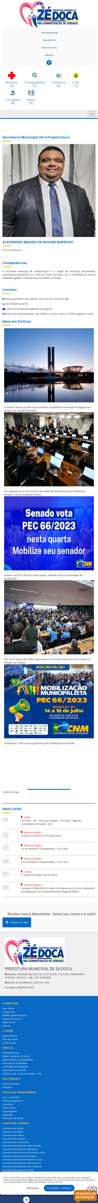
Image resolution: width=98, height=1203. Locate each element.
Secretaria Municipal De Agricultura (20, 1149)
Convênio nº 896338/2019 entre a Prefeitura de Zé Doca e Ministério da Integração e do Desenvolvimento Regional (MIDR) (58, 890)
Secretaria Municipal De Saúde (17, 1169)
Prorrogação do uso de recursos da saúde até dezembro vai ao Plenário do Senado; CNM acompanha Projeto (44, 493)
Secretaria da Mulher (13, 1131)
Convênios (7, 1104)
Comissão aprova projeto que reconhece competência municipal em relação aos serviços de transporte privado (47, 409)
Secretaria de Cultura (13, 1135)
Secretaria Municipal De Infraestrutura (21, 1162)
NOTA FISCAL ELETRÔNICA (15, 1063)
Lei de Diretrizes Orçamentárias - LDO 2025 (44, 848)
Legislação (7, 1114)
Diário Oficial (8, 1107)
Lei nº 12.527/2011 (11, 1097)
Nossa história (9, 1035)
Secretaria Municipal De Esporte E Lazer (22, 1159)
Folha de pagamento (12, 1100)
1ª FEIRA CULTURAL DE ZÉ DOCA (39, 875)
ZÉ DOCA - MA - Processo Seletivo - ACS (21, 1073)
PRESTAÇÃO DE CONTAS (14, 1070)
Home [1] (49, 55)
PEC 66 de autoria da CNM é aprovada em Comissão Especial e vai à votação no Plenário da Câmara (47, 661)
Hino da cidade (10, 1039)
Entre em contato (11, 1083)
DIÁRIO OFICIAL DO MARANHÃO (17, 1059)
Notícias (6, 1025)
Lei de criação (9, 1042)
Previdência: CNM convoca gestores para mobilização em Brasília (39, 743)
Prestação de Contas (13, 1118)
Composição (8, 1011)
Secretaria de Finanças (13, 1138)
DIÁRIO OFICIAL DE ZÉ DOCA (15, 1056)
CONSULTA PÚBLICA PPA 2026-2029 (41, 835)
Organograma (9, 1111)
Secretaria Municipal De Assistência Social (23, 1152)
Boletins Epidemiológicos (14, 1015)
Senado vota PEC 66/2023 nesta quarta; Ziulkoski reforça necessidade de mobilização (43, 577)
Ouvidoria (7, 1087)
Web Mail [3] (49, 40)
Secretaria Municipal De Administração (21, 1145)
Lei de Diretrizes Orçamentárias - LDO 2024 (44, 862)
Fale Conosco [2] (49, 47)
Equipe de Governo (12, 1018)
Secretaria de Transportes (15, 1142)
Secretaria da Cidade (13, 1128)
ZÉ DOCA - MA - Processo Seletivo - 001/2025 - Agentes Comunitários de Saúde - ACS (51, 822)
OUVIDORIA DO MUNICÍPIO (15, 1066)
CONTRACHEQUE (10, 1052)
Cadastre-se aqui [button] (17, 922)
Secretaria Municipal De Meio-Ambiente (22, 1166)
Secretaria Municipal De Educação (19, 1156)
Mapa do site (9, 1022)
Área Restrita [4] (49, 32)
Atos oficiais (8, 1008)
